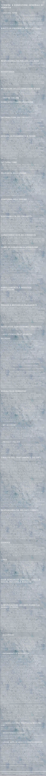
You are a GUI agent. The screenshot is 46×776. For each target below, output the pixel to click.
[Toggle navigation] (2, 2)
